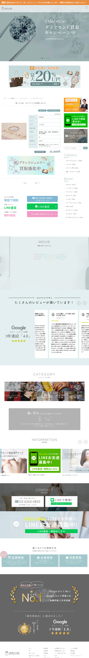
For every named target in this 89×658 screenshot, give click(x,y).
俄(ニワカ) (42, 110)
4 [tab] (46, 58)
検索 (85, 148)
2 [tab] (42, 58)
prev (25, 183)
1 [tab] (40, 58)
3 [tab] (44, 58)
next (36, 183)
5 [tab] (49, 58)
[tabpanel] (44, 30)
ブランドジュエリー (54, 110)
